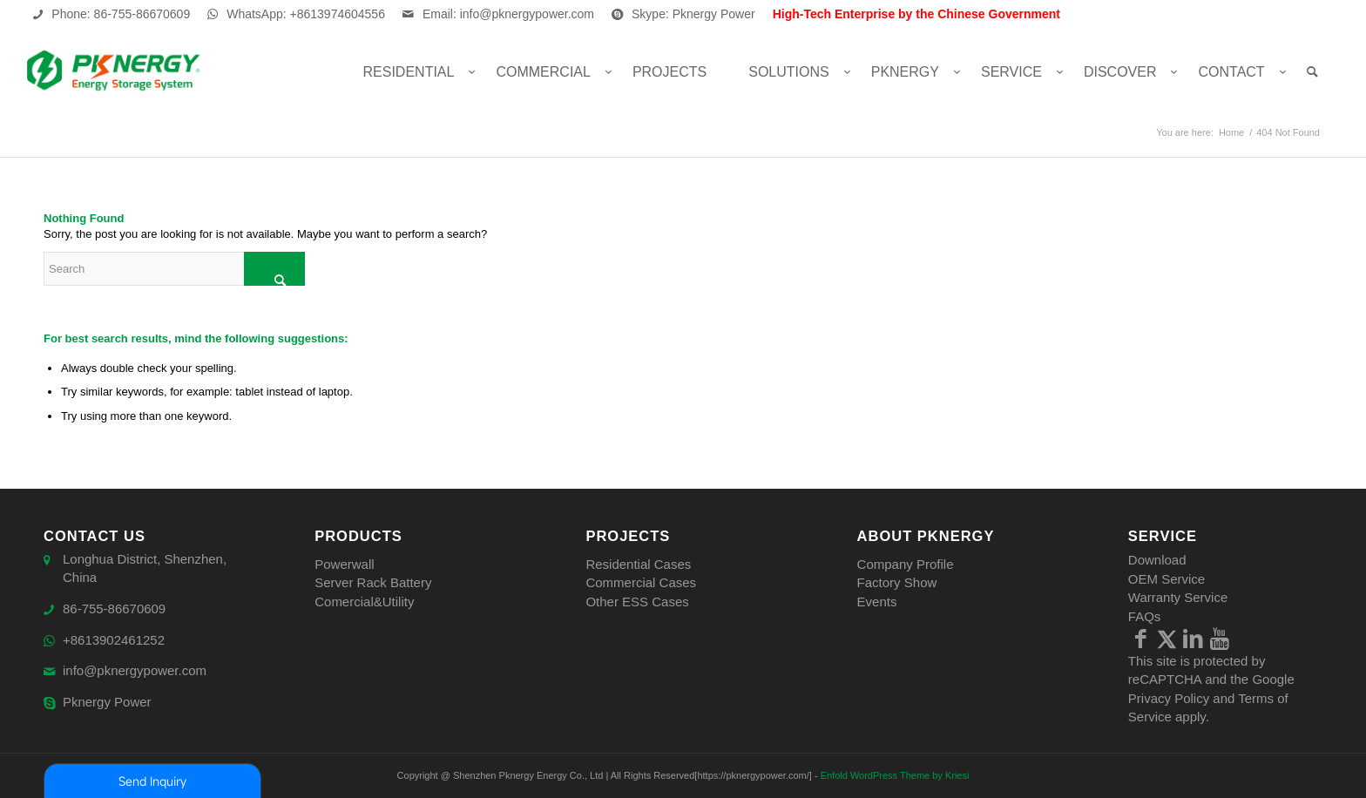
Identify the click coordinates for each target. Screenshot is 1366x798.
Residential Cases (638, 564)
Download (1157, 559)
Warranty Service (1177, 597)
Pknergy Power (107, 702)
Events (877, 601)
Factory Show (897, 582)
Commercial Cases (640, 582)
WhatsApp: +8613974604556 (306, 14)
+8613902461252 (114, 640)
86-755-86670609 (114, 609)
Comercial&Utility (364, 601)
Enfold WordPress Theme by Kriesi (895, 775)
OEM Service (1166, 578)
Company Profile (905, 564)
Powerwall (344, 564)
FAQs (1144, 616)
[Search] (1312, 71)
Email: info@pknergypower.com (508, 14)
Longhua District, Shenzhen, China (145, 568)
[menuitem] (409, 71)
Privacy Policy (1168, 698)
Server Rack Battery (372, 582)
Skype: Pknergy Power (693, 14)
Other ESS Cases (636, 601)
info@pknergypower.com (134, 671)
